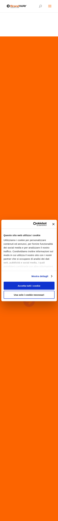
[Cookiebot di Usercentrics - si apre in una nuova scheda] (35, 224)
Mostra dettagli (39, 276)
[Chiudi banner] (53, 224)
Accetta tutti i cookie (29, 285)
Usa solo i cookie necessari (29, 294)
